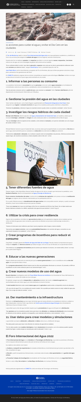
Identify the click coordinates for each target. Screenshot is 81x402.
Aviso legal (29, 390)
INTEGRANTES (35, 1)
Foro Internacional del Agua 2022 (37, 55)
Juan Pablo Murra (11, 70)
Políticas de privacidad (38, 390)
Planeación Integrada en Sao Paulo (55, 103)
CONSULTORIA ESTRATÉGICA (47, 1)
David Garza (34, 67)
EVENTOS (23, 7)
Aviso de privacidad (49, 390)
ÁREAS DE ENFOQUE (40, 4)
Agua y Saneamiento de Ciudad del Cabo (44, 116)
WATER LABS (58, 1)
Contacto (29, 7)
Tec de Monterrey (12, 55)
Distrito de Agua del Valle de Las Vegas (37, 242)
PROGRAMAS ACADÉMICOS (27, 4)
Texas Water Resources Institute (40, 275)
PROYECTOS (58, 4)
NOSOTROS (28, 1)
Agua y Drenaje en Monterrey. (42, 193)
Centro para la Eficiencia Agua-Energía (47, 303)
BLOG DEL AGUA (50, 4)
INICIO (22, 1)
